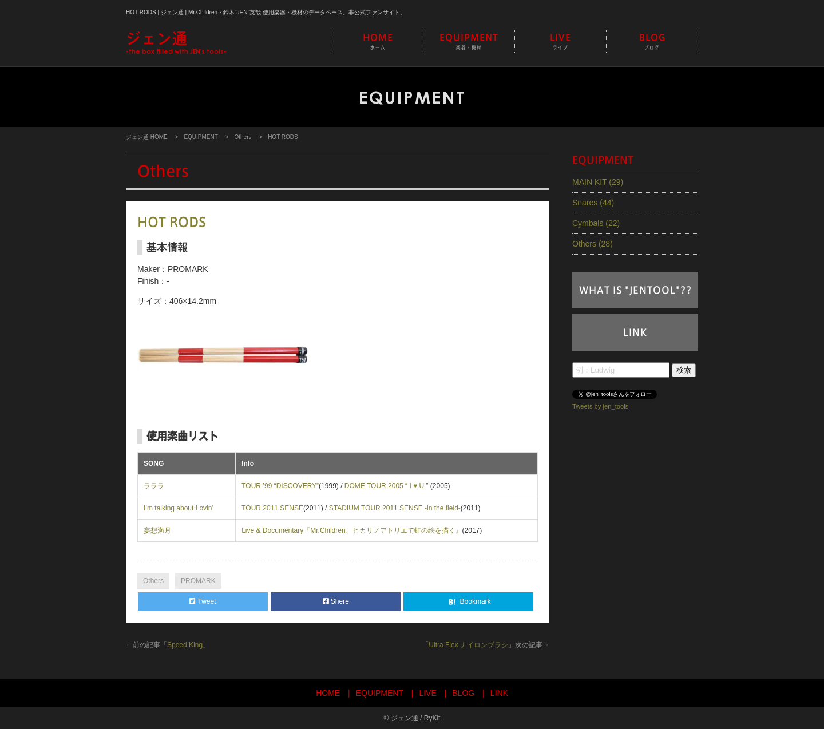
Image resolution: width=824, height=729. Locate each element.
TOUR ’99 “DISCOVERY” (280, 486)
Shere (336, 601)
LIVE (560, 42)
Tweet (202, 601)
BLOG (652, 42)
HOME (377, 42)
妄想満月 (157, 530)
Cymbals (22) (596, 223)
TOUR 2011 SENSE (272, 508)
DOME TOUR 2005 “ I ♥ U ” (387, 486)
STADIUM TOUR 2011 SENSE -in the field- (395, 508)
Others (242, 137)
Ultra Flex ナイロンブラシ (468, 645)
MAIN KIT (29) (597, 182)
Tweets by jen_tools (600, 406)
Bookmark (468, 602)
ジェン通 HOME (147, 137)
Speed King (185, 645)
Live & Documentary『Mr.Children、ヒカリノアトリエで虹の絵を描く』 (351, 530)
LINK (635, 332)
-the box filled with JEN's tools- (176, 42)
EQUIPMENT (468, 42)
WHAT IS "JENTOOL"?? (635, 290)
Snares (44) (593, 202)
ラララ (154, 486)
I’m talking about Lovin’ (178, 508)
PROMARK (198, 581)
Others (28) (592, 243)
